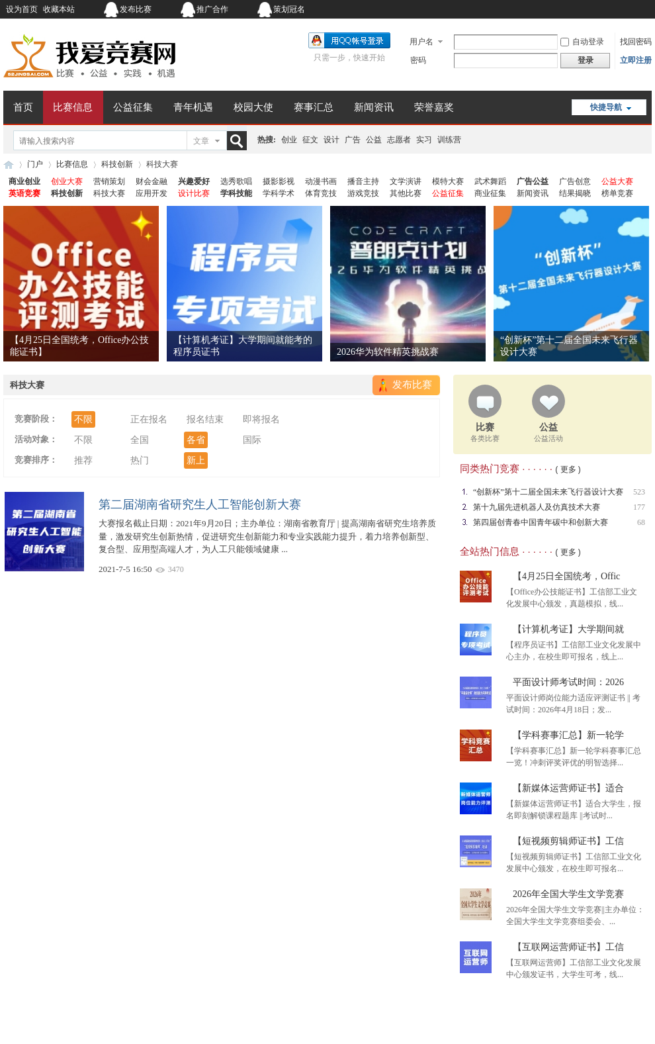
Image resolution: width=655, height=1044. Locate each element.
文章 (201, 141)
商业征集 (490, 193)
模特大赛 (448, 181)
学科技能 (236, 193)
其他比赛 (405, 193)
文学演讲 (405, 181)
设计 (331, 139)
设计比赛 (194, 193)
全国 (139, 440)
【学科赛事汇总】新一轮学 (568, 735)
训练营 (449, 139)
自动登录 (582, 41)
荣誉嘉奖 (434, 107)
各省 (196, 440)
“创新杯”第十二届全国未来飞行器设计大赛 (548, 492)
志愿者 (399, 139)
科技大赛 (109, 193)
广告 (353, 139)
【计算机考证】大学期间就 (568, 629)
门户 (35, 164)
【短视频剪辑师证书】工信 (568, 841)
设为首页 (22, 9)
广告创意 (575, 181)
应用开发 (151, 193)
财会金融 (151, 181)
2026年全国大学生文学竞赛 (568, 894)
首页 (23, 107)
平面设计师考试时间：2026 (568, 682)
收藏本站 (59, 9)
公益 (374, 139)
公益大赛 (617, 181)
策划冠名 (289, 9)
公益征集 (133, 107)
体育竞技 (321, 193)
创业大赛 (67, 181)
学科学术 (278, 193)
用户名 (421, 41)
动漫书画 (321, 181)
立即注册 (636, 60)
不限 (83, 419)
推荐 (83, 460)
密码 (418, 60)
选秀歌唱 (236, 181)
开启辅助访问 (569, 9)
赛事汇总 (313, 107)
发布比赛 (136, 9)
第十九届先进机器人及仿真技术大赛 (536, 507)
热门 (139, 460)
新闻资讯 (374, 107)
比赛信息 (73, 107)
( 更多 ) (568, 469)
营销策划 (109, 181)
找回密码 (636, 41)
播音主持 (363, 181)
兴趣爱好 (194, 181)
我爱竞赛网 (8, 164)
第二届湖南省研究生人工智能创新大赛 (200, 504)
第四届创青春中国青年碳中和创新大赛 (540, 522)
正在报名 (148, 419)
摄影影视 (278, 181)
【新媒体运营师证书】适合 (568, 788)
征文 (310, 139)
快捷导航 (606, 107)
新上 (196, 460)
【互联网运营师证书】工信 (568, 947)
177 (639, 507)
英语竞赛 (24, 193)
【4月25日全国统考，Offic (566, 576)
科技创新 (117, 164)
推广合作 (212, 9)
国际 (252, 440)
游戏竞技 (363, 193)
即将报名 (261, 419)
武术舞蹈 (490, 181)
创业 (289, 139)
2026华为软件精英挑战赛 (388, 352)
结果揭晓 (575, 193)
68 (641, 522)
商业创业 (24, 181)
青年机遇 (193, 107)
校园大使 (253, 107)
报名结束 (205, 419)
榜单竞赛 (617, 193)
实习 (424, 139)
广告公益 (532, 181)
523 (639, 492)
